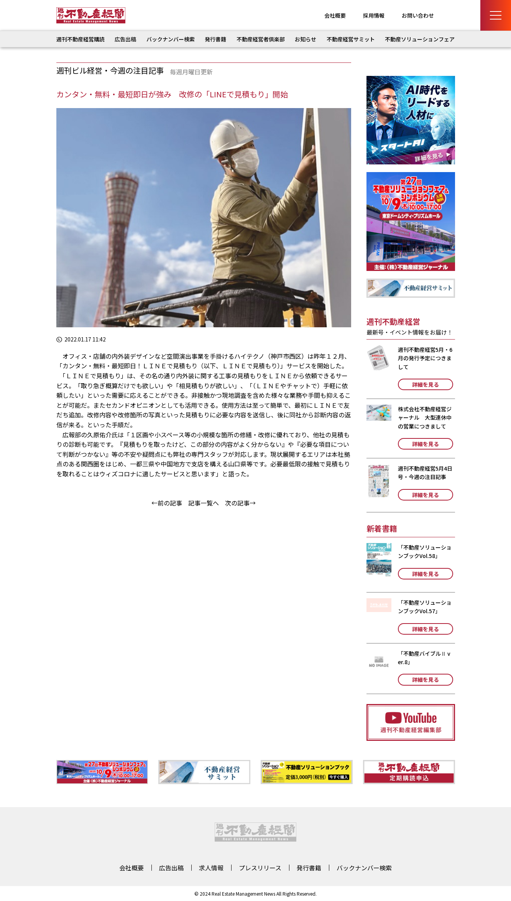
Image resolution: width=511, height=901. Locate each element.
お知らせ (305, 39)
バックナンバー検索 (170, 39)
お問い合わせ (418, 15)
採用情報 (373, 15)
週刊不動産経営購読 (80, 39)
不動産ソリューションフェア (420, 39)
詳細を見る (425, 384)
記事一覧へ (203, 502)
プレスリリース (260, 868)
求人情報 (211, 868)
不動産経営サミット (351, 39)
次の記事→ (240, 502)
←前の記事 (166, 502)
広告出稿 (125, 39)
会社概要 (335, 15)
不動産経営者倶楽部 (261, 39)
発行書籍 (215, 39)
